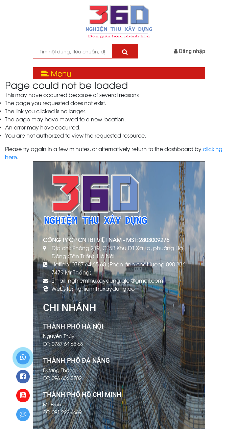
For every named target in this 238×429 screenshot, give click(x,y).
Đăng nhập (189, 51)
